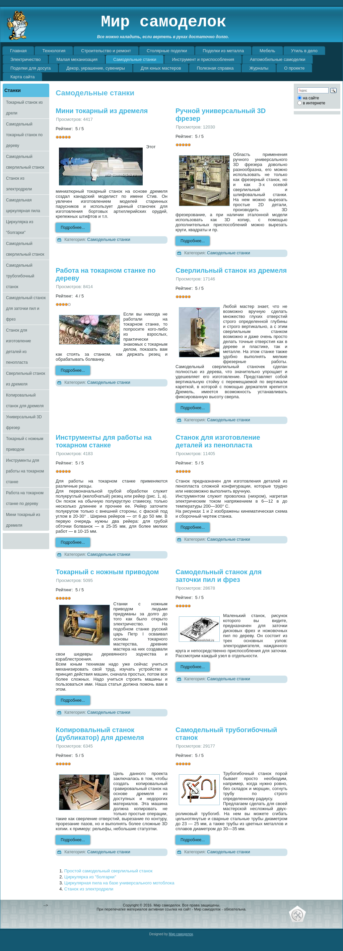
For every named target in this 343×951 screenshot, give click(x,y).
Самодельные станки (134, 59)
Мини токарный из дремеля (23, 520)
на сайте (311, 98)
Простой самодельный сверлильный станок (108, 870)
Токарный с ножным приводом (24, 444)
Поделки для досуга (30, 68)
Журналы (258, 68)
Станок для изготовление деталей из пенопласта (18, 346)
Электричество (25, 59)
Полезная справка (215, 68)
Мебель (267, 50)
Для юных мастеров (161, 68)
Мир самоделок (163, 22)
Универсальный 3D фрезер (24, 422)
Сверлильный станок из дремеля (25, 378)
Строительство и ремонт (106, 50)
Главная (18, 50)
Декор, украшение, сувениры (95, 68)
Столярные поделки (167, 50)
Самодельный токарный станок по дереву (24, 135)
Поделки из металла (223, 50)
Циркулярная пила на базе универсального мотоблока (119, 882)
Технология (53, 50)
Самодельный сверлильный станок (25, 162)
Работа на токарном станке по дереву (25, 498)
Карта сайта (22, 76)
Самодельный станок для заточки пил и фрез (26, 308)
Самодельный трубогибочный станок (20, 276)
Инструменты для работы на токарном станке (25, 471)
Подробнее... (73, 227)
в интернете (314, 103)
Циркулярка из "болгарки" (19, 227)
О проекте (294, 68)
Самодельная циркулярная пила (23, 205)
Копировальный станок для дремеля (25, 400)
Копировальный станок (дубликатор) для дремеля (100, 733)
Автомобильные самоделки (277, 59)
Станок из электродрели (19, 183)
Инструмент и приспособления (203, 59)
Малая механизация (76, 59)
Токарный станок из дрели (24, 107)
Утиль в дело (304, 50)
